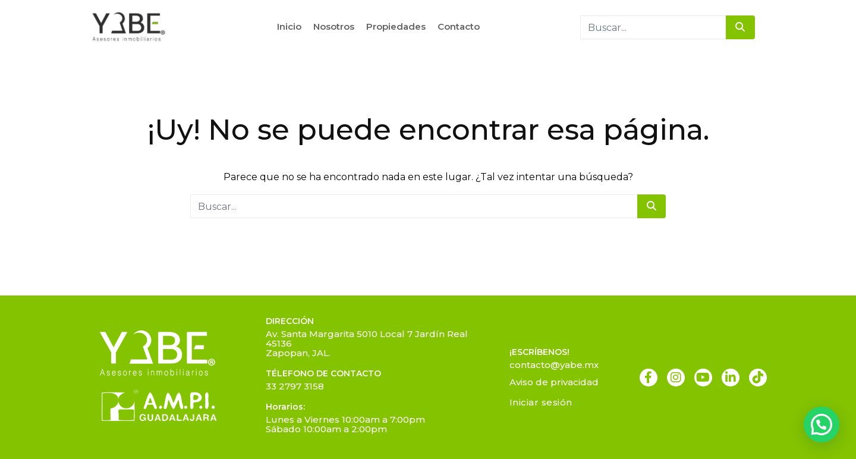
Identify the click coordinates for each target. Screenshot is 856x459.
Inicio (289, 26)
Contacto (459, 26)
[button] (821, 424)
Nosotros (333, 26)
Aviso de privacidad (554, 382)
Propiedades (396, 26)
